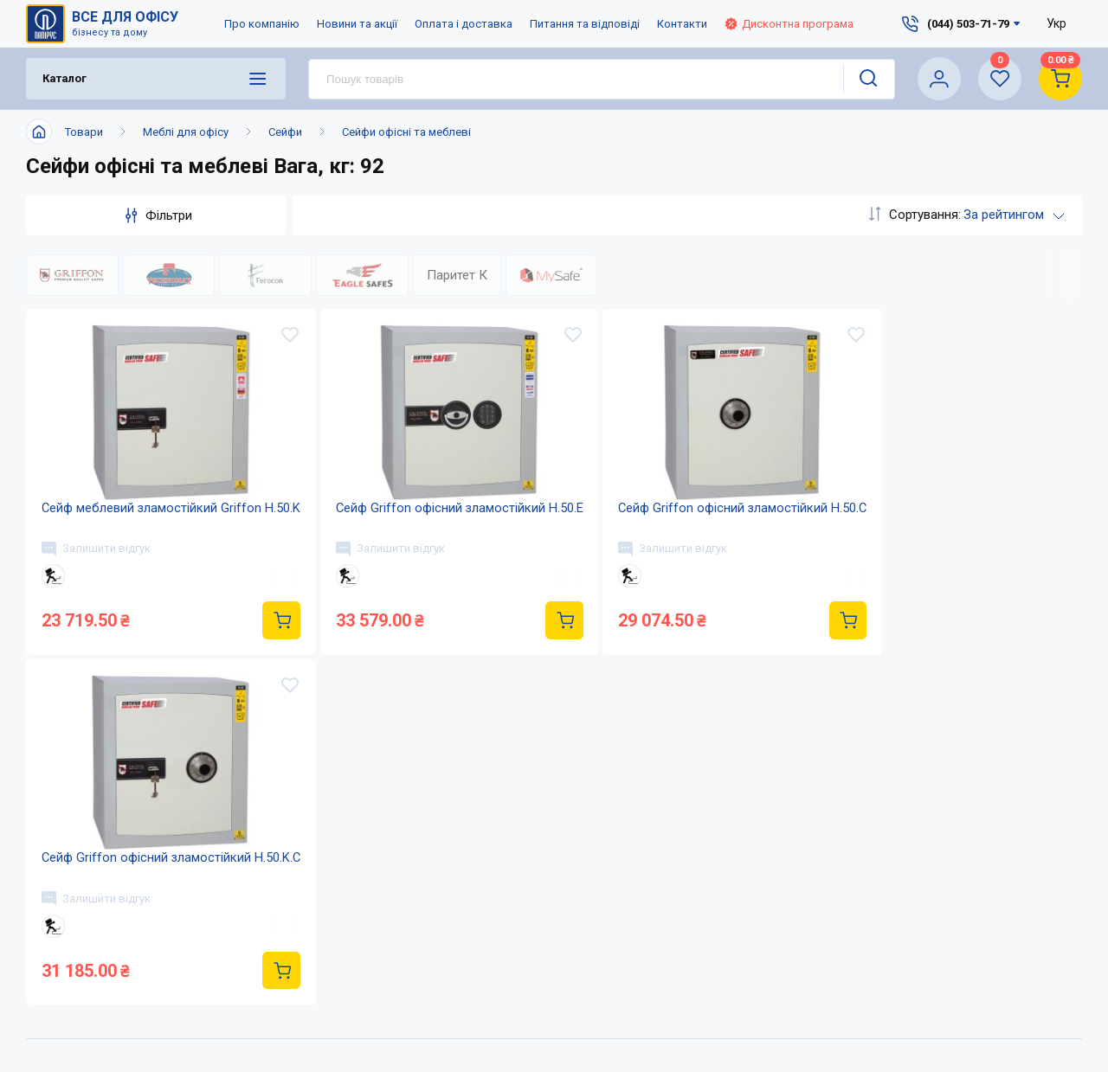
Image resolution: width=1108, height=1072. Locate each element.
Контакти (682, 23)
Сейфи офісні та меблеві (406, 131)
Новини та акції (357, 23)
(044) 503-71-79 (834, 1011)
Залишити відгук (97, 560)
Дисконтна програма (789, 23)
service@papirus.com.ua (825, 1047)
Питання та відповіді (585, 23)
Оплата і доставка (463, 23)
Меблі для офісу (186, 131)
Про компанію (262, 23)
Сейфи (285, 131)
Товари (84, 131)
